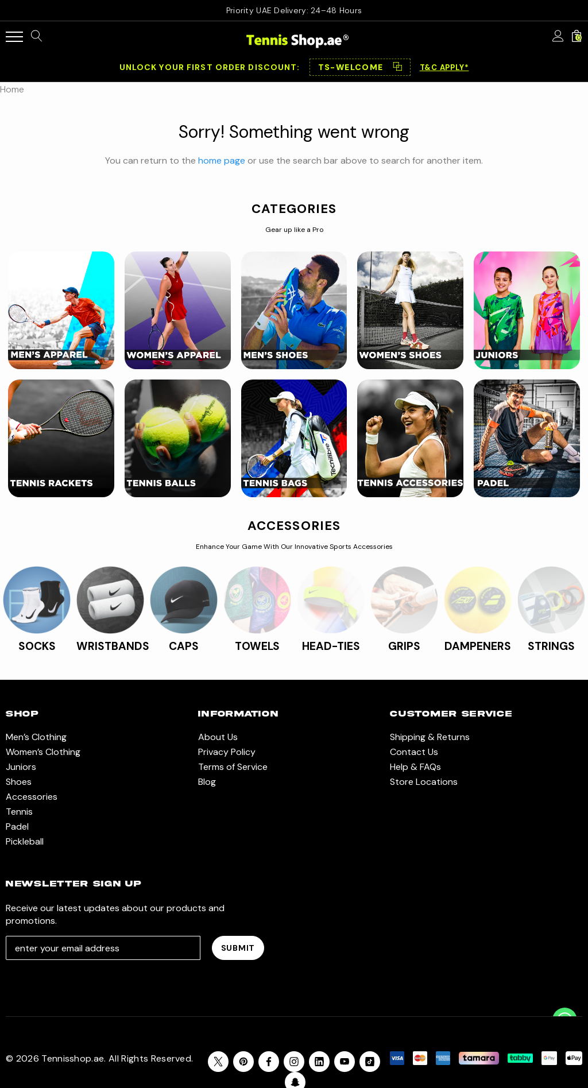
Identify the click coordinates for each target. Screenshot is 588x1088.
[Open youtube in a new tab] (344, 1061)
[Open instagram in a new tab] (294, 1061)
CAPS (184, 646)
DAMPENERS (477, 646)
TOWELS (257, 646)
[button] (360, 67)
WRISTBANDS (112, 646)
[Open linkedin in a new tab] (319, 1061)
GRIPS (404, 646)
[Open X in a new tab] (218, 1061)
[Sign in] (558, 37)
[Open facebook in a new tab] (268, 1061)
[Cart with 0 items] (576, 37)
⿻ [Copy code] (397, 67)
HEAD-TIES (331, 646)
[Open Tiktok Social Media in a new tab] (369, 1061)
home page (221, 160)
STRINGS (551, 646)
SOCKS (37, 646)
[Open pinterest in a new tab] (243, 1061)
